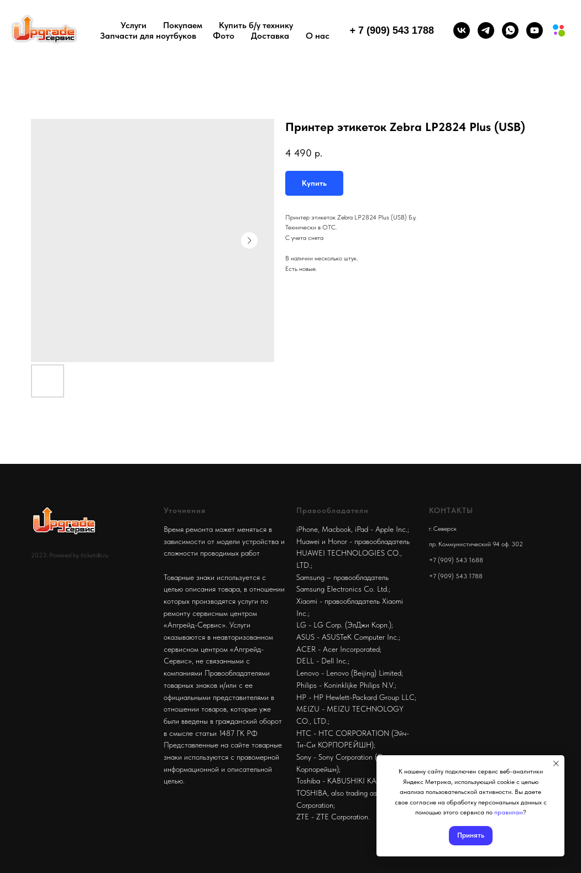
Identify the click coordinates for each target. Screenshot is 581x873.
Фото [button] (223, 35)
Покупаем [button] (182, 25)
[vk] (461, 30)
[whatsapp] (510, 30)
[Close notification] (556, 763)
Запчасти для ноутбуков (148, 35)
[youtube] (534, 30)
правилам (508, 812)
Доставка (270, 35)
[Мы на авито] (559, 30)
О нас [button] (317, 35)
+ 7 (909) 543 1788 (391, 30)
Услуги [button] (133, 25)
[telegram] (486, 30)
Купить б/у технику (256, 25)
